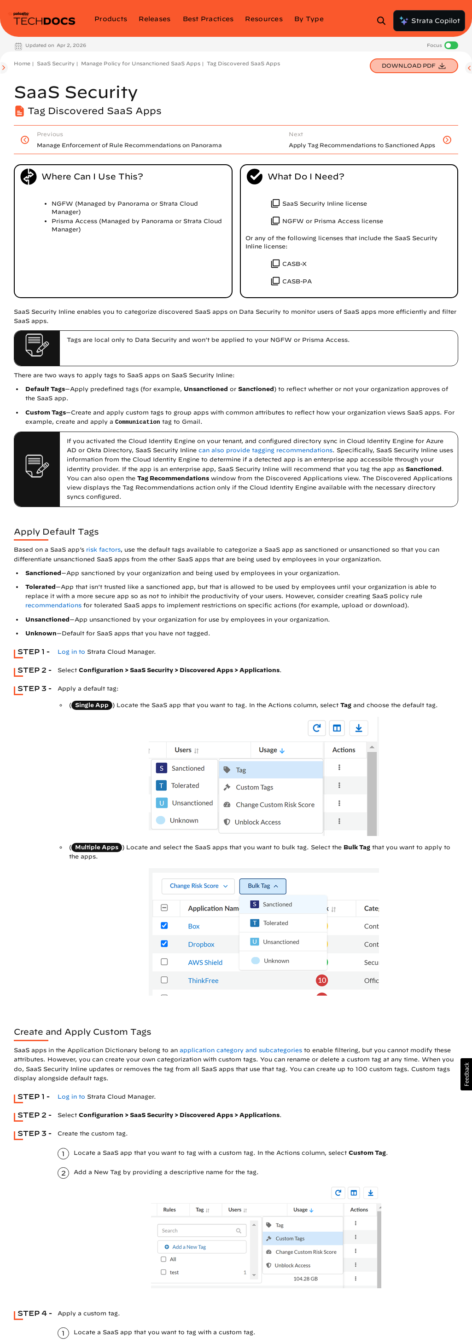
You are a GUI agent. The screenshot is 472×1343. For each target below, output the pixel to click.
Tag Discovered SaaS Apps (243, 63)
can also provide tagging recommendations (265, 450)
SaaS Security (56, 63)
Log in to (71, 651)
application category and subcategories (241, 1050)
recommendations (53, 605)
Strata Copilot (429, 20)
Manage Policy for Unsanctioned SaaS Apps (140, 63)
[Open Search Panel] (384, 21)
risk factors (103, 549)
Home (22, 63)
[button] (466, 1074)
